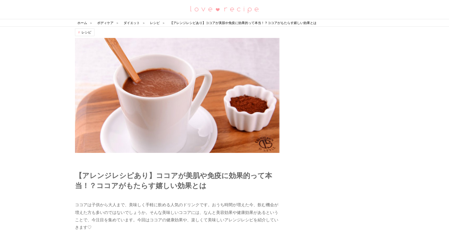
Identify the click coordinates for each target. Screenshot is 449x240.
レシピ (86, 32)
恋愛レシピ (225, 9)
